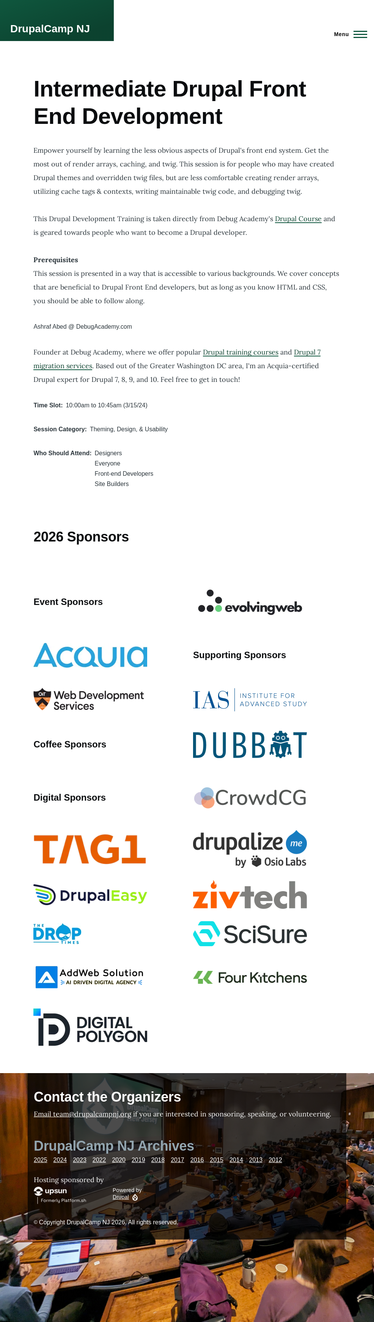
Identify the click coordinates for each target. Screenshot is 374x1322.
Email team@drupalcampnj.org (82, 1114)
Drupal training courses (240, 352)
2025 (40, 1160)
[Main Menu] (348, 34)
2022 (99, 1160)
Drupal (121, 1197)
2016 (197, 1160)
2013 (256, 1160)
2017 (177, 1160)
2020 (119, 1160)
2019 (138, 1160)
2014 (236, 1160)
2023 (79, 1160)
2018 (158, 1160)
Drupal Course (298, 218)
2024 (60, 1160)
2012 (275, 1160)
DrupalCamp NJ (50, 29)
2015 (216, 1160)
